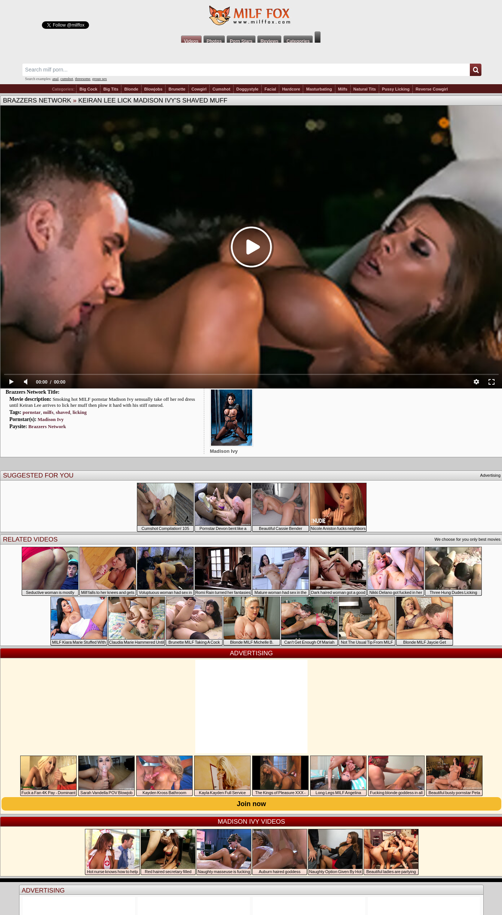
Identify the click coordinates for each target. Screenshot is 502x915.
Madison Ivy (51, 419)
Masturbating (319, 89)
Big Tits (110, 89)
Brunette (176, 89)
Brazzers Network (37, 100)
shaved (63, 412)
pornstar (31, 412)
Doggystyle (247, 89)
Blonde (131, 89)
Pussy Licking (396, 89)
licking (80, 412)
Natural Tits (364, 89)
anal (55, 79)
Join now (251, 804)
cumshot (67, 79)
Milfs (343, 89)
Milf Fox (251, 15)
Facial (270, 89)
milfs (48, 412)
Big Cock (88, 89)
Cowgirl (199, 89)
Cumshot (221, 89)
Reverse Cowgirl (432, 89)
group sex (99, 79)
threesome (82, 79)
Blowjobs (153, 89)
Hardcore (291, 89)
